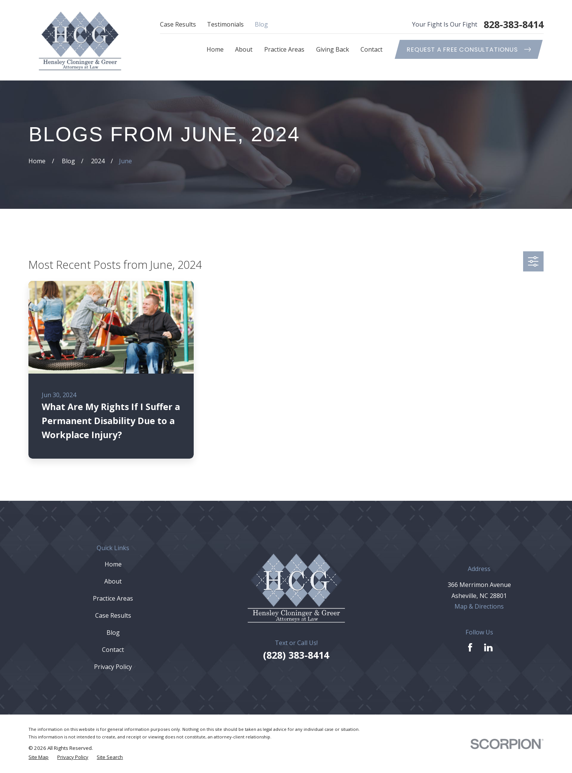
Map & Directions (479, 606)
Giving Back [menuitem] (332, 49)
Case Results (178, 24)
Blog (261, 24)
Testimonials (225, 24)
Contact (113, 649)
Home (113, 564)
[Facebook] (470, 647)
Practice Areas (113, 598)
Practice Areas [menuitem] (284, 49)
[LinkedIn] (488, 647)
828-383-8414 (514, 24)
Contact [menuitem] (371, 49)
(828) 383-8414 (296, 654)
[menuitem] (38, 757)
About (113, 581)
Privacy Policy (113, 667)
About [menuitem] (243, 49)
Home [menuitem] (215, 49)
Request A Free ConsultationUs (469, 49)
